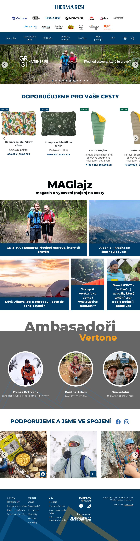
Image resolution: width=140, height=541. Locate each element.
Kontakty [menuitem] (32, 522)
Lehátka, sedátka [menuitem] (65, 38)
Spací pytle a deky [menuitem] (29, 38)
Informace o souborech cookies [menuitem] (58, 518)
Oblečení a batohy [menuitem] (16, 514)
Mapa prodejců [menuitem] (98, 38)
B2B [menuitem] (113, 38)
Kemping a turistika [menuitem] (17, 506)
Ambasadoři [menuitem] (34, 506)
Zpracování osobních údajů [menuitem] (59, 511)
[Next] (135, 65)
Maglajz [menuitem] (32, 498)
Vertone (98, 337)
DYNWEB (129, 504)
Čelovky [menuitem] (11, 498)
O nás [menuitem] (31, 502)
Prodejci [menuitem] (53, 502)
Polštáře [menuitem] (47, 38)
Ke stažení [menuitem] (33, 510)
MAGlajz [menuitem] (82, 38)
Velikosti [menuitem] (32, 518)
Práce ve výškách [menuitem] (16, 510)
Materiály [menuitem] (32, 514)
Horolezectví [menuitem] (13, 502)
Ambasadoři (70, 326)
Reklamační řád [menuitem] (57, 506)
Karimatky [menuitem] (11, 38)
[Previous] (4, 65)
